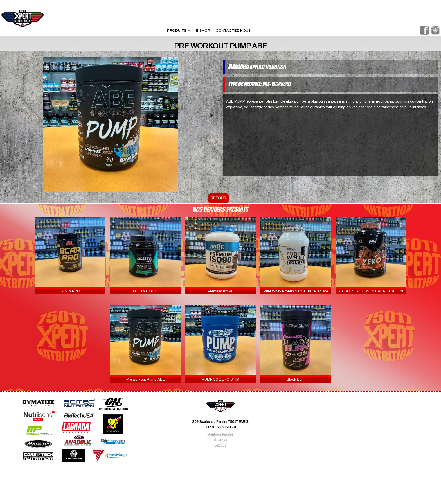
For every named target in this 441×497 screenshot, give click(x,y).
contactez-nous (233, 31)
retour (218, 198)
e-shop (203, 31)
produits (178, 31)
